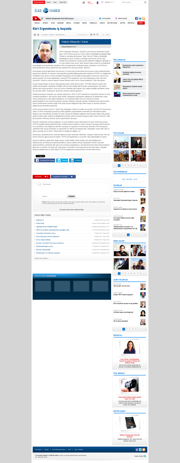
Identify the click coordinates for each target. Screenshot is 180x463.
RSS (69, 449)
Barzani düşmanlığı (43, 250)
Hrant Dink (40, 223)
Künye (48, 2)
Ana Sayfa (38, 449)
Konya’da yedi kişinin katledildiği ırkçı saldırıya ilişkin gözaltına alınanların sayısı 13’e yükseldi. (129, 401)
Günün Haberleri (39, 2)
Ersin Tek (126, 199)
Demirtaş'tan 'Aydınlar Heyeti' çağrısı (132, 87)
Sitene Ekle (63, 2)
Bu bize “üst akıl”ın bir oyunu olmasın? (50, 243)
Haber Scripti (139, 456)
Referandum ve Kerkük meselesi (48, 253)
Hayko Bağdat (126, 294)
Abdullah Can (126, 227)
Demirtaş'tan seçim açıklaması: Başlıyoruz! (133, 66)
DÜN (123, 179)
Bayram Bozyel (126, 218)
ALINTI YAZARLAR (120, 280)
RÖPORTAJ (117, 335)
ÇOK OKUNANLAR (120, 172)
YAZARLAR (117, 185)
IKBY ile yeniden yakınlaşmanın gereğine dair (52, 230)
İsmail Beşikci (126, 320)
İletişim (47, 449)
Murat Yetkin (126, 285)
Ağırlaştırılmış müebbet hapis (46, 227)
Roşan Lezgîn (126, 208)
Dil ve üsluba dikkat (43, 240)
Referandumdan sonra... (45, 246)
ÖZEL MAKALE (119, 373)
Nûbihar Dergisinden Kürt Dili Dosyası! (60, 18)
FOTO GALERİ (118, 133)
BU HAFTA (129, 179)
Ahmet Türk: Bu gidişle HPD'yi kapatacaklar (133, 80)
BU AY (135, 179)
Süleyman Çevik (126, 190)
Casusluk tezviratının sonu (45, 233)
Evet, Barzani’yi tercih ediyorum (47, 236)
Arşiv (55, 2)
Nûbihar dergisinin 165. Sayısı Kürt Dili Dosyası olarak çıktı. (129, 438)
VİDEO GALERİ (118, 241)
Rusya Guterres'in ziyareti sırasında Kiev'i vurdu (131, 94)
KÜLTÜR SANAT (119, 411)
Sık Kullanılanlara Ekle (58, 449)
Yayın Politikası (78, 449)
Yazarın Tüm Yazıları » (41, 258)
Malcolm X (40, 220)
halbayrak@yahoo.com (69, 47)
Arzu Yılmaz (126, 302)
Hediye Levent (126, 311)
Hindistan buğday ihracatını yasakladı (132, 73)
